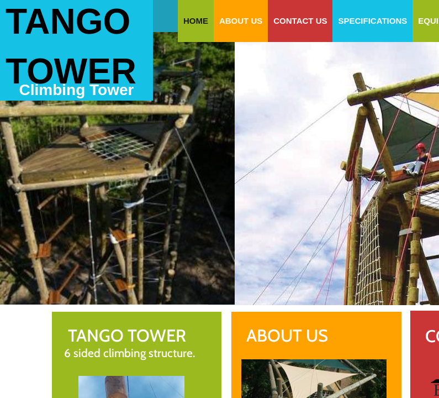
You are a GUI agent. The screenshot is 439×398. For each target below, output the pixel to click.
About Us (240, 20)
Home (195, 20)
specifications (372, 20)
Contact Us (300, 20)
